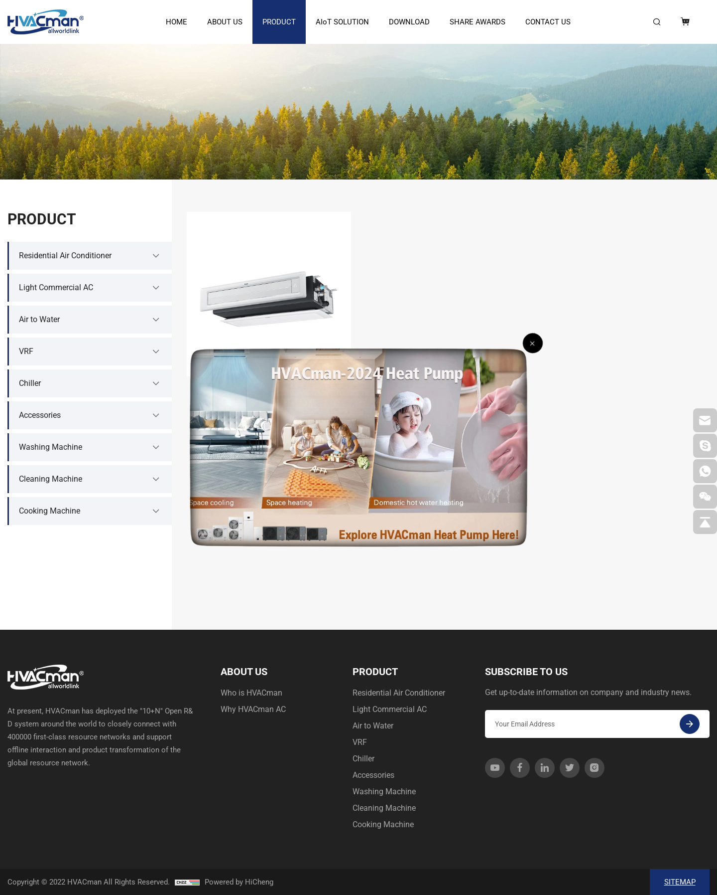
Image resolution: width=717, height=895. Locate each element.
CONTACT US (548, 21)
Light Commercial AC (390, 709)
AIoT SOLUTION (342, 21)
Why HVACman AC (253, 709)
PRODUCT (279, 21)
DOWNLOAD (409, 21)
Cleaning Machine (384, 808)
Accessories (373, 775)
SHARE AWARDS (477, 21)
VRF (360, 742)
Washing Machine (384, 791)
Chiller (363, 758)
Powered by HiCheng (239, 882)
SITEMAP (680, 882)
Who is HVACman (251, 693)
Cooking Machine (383, 824)
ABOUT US (224, 21)
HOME (176, 21)
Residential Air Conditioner (399, 693)
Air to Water (373, 725)
